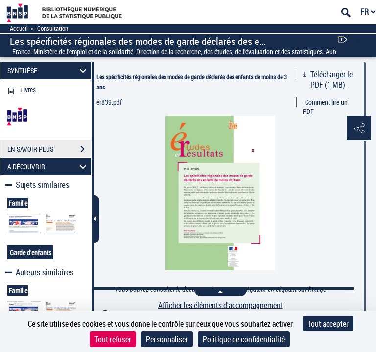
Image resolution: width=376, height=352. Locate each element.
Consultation (52, 28)
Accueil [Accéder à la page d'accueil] (19, 28)
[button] (359, 128)
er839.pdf (109, 102)
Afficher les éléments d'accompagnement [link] (220, 305)
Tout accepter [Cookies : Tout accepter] (328, 323)
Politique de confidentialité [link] (244, 339)
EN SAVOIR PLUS (49, 149)
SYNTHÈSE (48, 70)
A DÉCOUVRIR (48, 166)
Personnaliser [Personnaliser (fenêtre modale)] (167, 339)
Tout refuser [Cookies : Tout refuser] (112, 339)
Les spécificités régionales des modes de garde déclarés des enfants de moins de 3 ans (191, 82)
